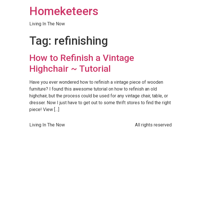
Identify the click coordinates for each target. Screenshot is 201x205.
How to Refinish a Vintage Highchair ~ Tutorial (81, 63)
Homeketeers (64, 11)
